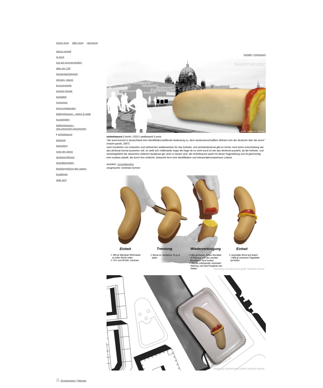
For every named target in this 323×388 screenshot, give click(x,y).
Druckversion (66, 380)
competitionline (125, 164)
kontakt (248, 54)
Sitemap (81, 380)
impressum (260, 54)
